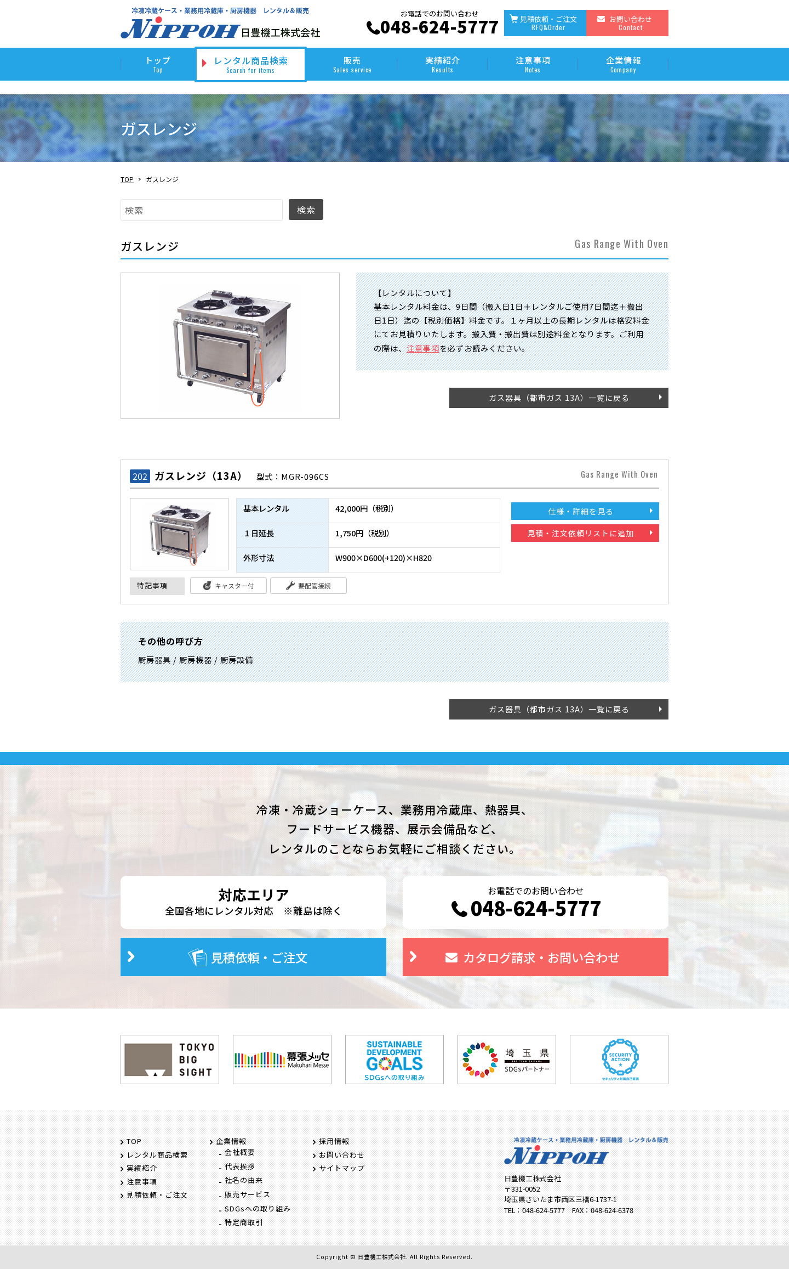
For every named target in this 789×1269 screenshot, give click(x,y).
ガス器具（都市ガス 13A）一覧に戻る (559, 397)
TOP (127, 179)
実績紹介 (442, 64)
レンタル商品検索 (251, 64)
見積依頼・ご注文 (548, 23)
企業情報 (623, 64)
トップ (158, 64)
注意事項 (533, 64)
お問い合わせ (630, 23)
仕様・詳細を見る (581, 511)
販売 (352, 64)
